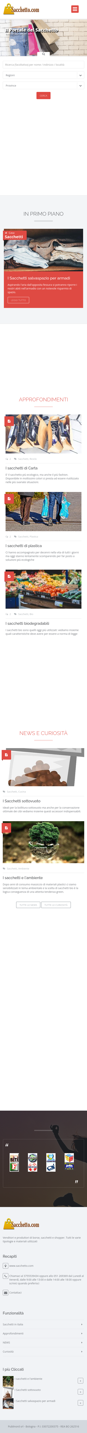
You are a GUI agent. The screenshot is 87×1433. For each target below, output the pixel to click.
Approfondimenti (43, 400)
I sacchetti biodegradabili (27, 623)
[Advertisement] (43, 150)
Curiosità (8, 1351)
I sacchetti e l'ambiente (23, 878)
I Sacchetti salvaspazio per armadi (39, 278)
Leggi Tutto (18, 300)
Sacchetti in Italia (13, 1324)
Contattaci (15, 1292)
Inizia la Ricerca (11, 40)
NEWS (6, 1342)
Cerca (43, 95)
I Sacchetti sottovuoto (21, 801)
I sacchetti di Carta (22, 468)
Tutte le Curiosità (56, 905)
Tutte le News (28, 905)
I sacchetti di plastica (24, 546)
